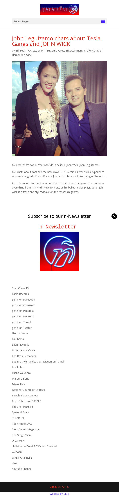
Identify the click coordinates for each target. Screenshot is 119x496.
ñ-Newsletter (59, 227)
